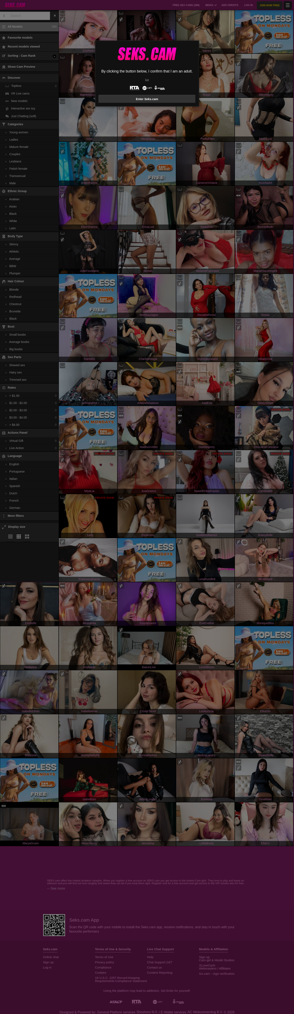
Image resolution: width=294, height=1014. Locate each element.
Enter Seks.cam (147, 99)
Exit (147, 80)
